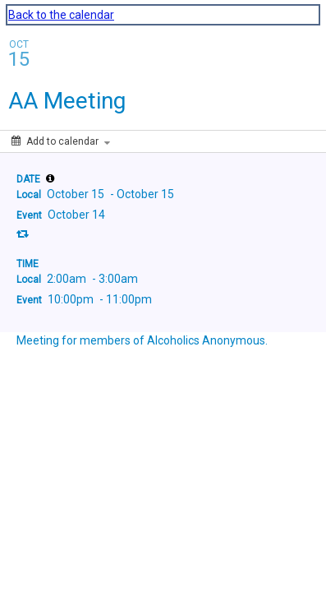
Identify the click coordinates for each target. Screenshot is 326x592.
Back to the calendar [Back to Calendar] (61, 14)
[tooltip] (50, 178)
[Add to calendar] (61, 141)
